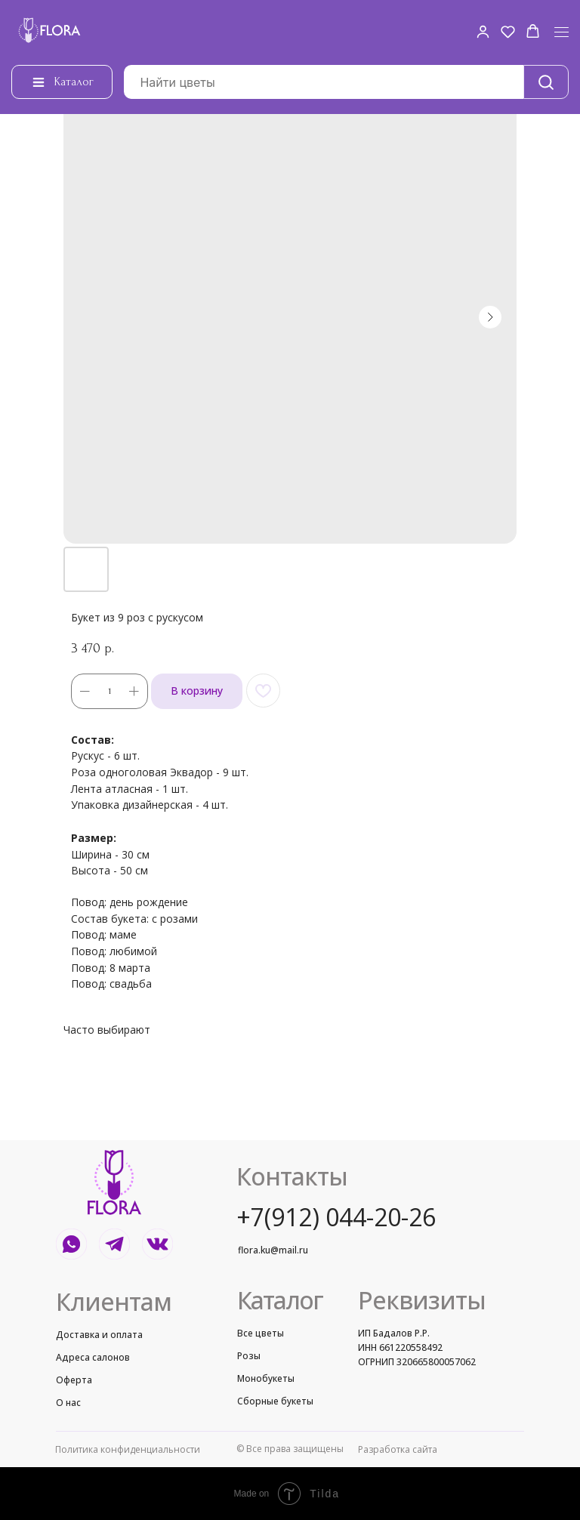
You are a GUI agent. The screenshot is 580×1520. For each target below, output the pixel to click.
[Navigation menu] (561, 32)
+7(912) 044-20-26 (336, 1217)
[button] (483, 31)
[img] (114, 1182)
